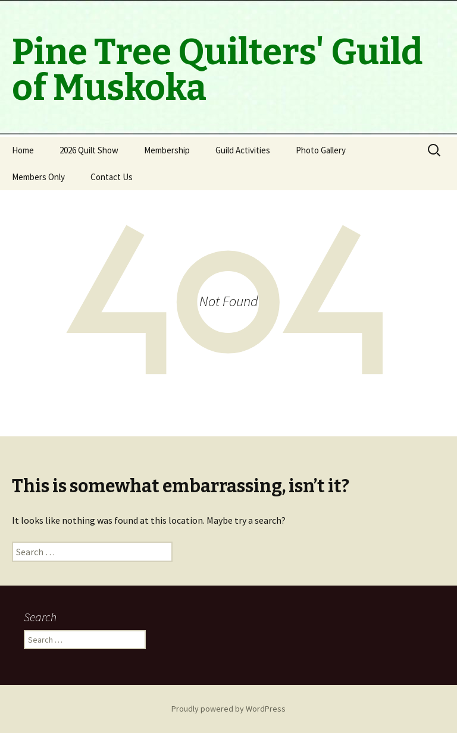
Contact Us (111, 177)
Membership (167, 150)
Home (23, 150)
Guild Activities (242, 150)
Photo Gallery (321, 150)
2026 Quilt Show (89, 150)
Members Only (38, 177)
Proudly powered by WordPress (228, 708)
